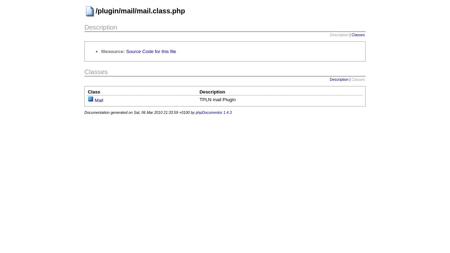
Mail (99, 100)
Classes (358, 35)
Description (339, 79)
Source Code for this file (151, 51)
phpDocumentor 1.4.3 (214, 112)
